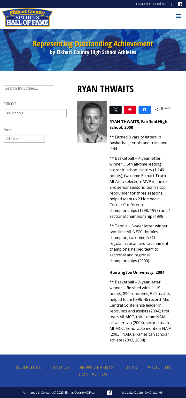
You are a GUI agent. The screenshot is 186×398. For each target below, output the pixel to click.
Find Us (60, 367)
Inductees (28, 367)
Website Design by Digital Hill (142, 392)
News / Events (97, 367)
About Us (159, 367)
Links (130, 367)
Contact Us (93, 374)
